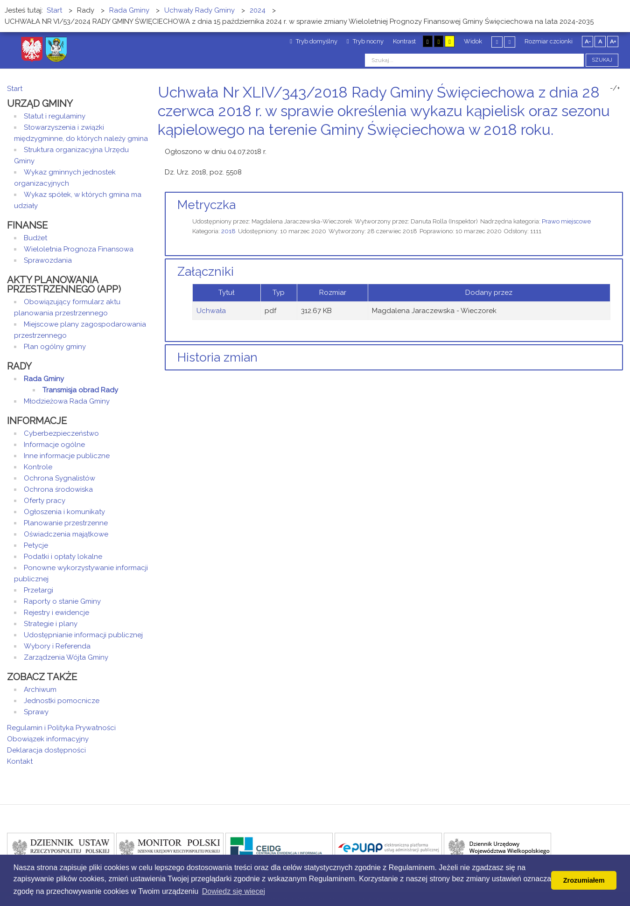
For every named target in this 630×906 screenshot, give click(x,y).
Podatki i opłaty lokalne (63, 556)
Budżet (35, 238)
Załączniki (205, 272)
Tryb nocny (365, 41)
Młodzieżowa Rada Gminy (67, 401)
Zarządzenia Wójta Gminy (66, 657)
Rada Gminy (44, 379)
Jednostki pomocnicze (61, 701)
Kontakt (20, 761)
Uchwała (211, 311)
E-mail (620, 147)
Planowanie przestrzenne (66, 523)
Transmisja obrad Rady (80, 390)
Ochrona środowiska (58, 489)
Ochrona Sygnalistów (59, 478)
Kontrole (38, 467)
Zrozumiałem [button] (584, 880)
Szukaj (602, 60)
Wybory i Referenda (57, 646)
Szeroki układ (509, 41)
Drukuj (609, 147)
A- (588, 41)
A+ (613, 41)
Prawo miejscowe (566, 221)
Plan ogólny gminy (55, 346)
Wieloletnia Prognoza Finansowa (78, 249)
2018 (228, 231)
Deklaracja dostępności (46, 750)
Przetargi (38, 590)
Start (14, 88)
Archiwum (40, 689)
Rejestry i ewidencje (56, 612)
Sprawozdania (48, 260)
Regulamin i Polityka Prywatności (61, 728)
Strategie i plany (50, 624)
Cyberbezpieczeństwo (61, 433)
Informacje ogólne (54, 444)
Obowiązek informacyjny (48, 739)
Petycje (36, 545)
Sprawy (36, 712)
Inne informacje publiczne (67, 456)
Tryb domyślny (313, 41)
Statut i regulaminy (54, 116)
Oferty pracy (44, 500)
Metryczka (206, 205)
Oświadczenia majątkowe (66, 534)
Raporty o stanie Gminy (62, 601)
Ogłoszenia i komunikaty (64, 512)
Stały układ (497, 41)
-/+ (615, 88)
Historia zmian (217, 357)
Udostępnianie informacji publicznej (83, 635)
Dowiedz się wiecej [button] (233, 891)
